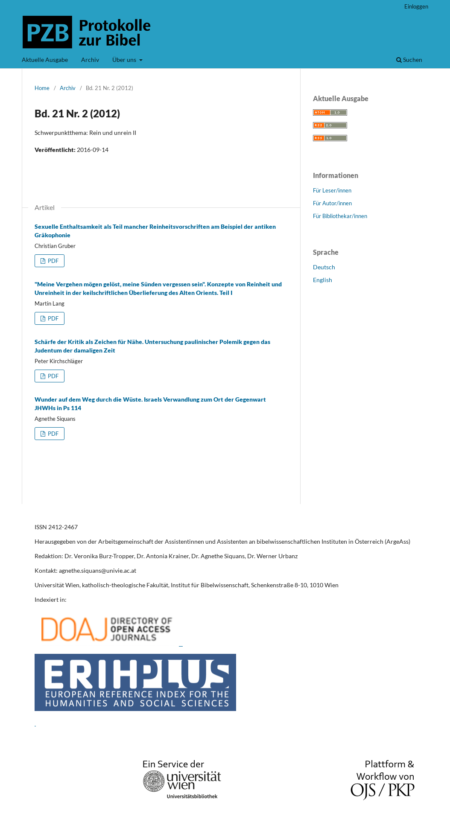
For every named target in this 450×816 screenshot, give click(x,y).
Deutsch (324, 267)
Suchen (409, 59)
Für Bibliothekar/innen (340, 216)
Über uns (124, 59)
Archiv (90, 59)
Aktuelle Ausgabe (45, 59)
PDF (52, 260)
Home (42, 88)
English (322, 279)
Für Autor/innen (332, 203)
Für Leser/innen (332, 190)
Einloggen (416, 6)
